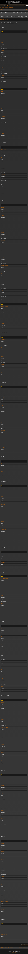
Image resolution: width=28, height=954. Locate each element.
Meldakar (3, 430)
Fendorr (2, 554)
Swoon (2, 372)
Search (2, 7)
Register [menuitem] (27, 5)
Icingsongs (3, 67)
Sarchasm (3, 116)
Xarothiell (3, 760)
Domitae (2, 587)
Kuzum (2, 108)
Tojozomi (2, 562)
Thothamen (3, 447)
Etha (2, 405)
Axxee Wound (4, 149)
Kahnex (2, 513)
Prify (2, 603)
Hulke (2, 496)
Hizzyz (2, 711)
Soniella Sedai (4, 934)
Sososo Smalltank (4, 901)
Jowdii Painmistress (5, 727)
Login (7, 7)
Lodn (2, 661)
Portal (6, 9)
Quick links (1, 5)
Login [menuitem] (25, 5)
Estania (2, 397)
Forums (8, 5)
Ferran (2, 851)
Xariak (2, 282)
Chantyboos (3, 339)
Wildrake (2, 133)
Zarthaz (2, 471)
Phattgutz (3, 884)
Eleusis (2, 232)
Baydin (2, 628)
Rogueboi (3, 678)
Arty (11, 951)
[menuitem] (26, 10)
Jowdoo (2, 653)
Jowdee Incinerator (4, 925)
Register (11, 7)
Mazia (2, 422)
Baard (2, 42)
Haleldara (3, 802)
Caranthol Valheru (4, 578)
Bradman (3, 58)
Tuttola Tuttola (4, 611)
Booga (2, 702)
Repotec (2, 893)
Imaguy (2, 248)
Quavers (2, 75)
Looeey (2, 182)
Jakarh (2, 719)
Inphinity (2, 257)
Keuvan (2, 595)
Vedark (2, 752)
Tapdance (3, 827)
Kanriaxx (2, 876)
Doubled (2, 223)
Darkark (2, 785)
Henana (2, 644)
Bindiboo (2, 488)
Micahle (2, 323)
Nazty (2, 735)
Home (4, 5)
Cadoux (2, 215)
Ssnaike (2, 818)
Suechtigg (3, 438)
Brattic (2, 91)
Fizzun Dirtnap (4, 347)
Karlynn (2, 810)
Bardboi (2, 50)
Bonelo (2, 843)
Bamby (2, 207)
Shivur (2, 686)
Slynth (2, 537)
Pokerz (2, 669)
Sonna (2, 124)
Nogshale (3, 364)
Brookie (2, 389)
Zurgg (2, 290)
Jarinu (2, 868)
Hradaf (2, 859)
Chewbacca (3, 166)
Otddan (2, 521)
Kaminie (2, 356)
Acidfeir (2, 463)
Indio (2, 413)
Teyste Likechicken (4, 265)
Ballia (2, 777)
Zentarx (2, 909)
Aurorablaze (3, 33)
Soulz (2, 191)
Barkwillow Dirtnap (4, 306)
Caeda (2, 157)
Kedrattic (2, 100)
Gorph (2, 636)
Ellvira (2, 793)
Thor (2, 273)
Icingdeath (3, 504)
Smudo (2, 744)
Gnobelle (3, 240)
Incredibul (3, 174)
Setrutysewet (3, 529)
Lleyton (2, 315)
